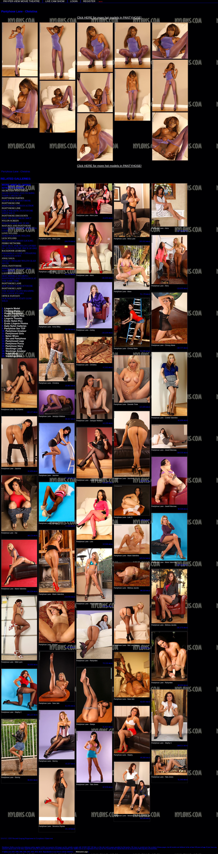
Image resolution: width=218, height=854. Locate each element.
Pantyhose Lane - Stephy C (11, 712)
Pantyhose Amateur (16, 331)
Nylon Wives (12, 336)
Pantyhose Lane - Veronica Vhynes (52, 826)
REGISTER (89, 1)
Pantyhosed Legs (15, 341)
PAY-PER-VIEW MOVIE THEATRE (21, 1)
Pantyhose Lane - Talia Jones (87, 784)
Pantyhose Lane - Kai (9, 533)
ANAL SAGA (8, 258)
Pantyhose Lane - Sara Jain (49, 703)
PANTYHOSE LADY (12, 288)
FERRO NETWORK (11, 243)
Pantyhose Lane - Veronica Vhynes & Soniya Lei (132, 816)
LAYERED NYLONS (12, 273)
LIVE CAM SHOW (55, 1)
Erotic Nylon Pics (13, 321)
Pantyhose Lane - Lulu (84, 542)
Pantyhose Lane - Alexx (122, 292)
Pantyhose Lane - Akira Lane (49, 239)
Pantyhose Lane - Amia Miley (49, 327)
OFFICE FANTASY (11, 296)
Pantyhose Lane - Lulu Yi (123, 517)
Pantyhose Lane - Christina (49, 383)
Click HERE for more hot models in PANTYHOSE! (109, 17)
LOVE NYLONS (9, 233)
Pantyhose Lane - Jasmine (124, 478)
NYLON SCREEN (10, 221)
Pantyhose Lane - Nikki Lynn (11, 662)
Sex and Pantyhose (16, 338)
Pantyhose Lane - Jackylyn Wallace (89, 421)
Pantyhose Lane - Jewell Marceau (164, 450)
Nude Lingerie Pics (14, 316)
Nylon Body (12, 353)
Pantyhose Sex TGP (14, 328)
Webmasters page (82, 852)
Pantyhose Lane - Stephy (123, 755)
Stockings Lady (14, 348)
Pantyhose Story (14, 346)
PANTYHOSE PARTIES (13, 198)
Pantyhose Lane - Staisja (85, 724)
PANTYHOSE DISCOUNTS (15, 216)
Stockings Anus (14, 356)
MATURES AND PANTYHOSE (16, 226)
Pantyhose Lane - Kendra (48, 523)
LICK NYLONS (9, 238)
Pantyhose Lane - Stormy (48, 761)
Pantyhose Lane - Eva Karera (12, 409)
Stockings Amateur (16, 351)
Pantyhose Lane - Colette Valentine (164, 418)
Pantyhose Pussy (15, 343)
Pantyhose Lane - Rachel (48, 645)
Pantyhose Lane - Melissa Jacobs (126, 588)
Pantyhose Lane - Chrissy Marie (163, 345)
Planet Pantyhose (13, 313)
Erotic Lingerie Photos (16, 323)
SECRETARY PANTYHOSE (15, 190)
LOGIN (74, 1)
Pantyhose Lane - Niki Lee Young (126, 645)
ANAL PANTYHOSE (12, 266)
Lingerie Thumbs (13, 318)
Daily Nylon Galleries (15, 326)
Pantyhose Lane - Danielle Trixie (126, 404)
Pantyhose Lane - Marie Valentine (163, 562)
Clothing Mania (12, 311)
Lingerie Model (12, 308)
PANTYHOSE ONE (11, 203)
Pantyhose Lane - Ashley (85, 330)
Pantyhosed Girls (15, 333)
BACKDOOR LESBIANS (13, 251)
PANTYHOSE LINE (11, 208)
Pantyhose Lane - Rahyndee (86, 661)
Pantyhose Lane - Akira (160, 228)
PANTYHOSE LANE (11, 283)
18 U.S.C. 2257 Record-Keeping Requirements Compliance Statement (27, 839)
